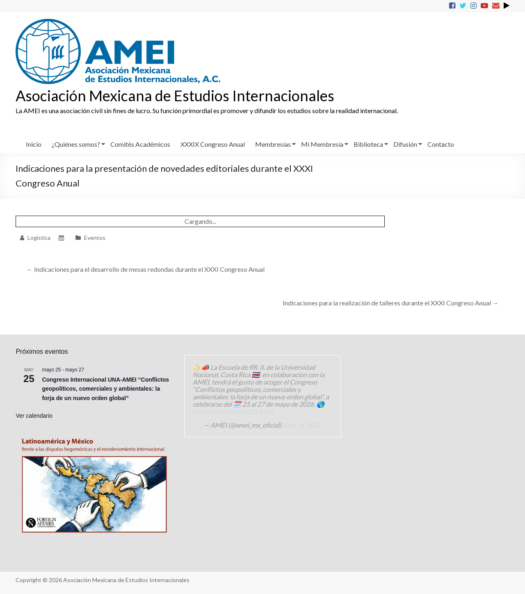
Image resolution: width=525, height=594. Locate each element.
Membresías (273, 144)
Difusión (405, 144)
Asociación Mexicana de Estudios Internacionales (175, 95)
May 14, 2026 (302, 425)
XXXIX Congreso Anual (212, 144)
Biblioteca (368, 144)
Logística (38, 237)
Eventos (94, 237)
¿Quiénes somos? (76, 144)
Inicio (33, 144)
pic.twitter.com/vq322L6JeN (233, 411)
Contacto (440, 144)
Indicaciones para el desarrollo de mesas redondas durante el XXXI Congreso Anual (145, 269)
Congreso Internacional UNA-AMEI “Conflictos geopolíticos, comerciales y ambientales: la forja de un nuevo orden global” (105, 388)
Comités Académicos (140, 144)
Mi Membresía (322, 144)
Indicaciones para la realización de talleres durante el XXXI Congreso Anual (391, 303)
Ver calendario (34, 415)
